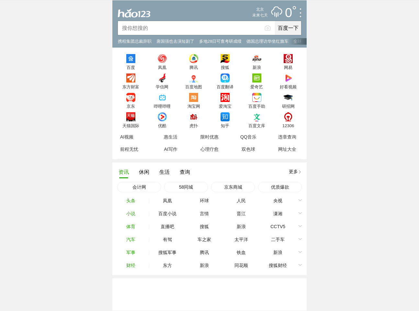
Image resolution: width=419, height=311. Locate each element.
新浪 (257, 67)
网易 (288, 67)
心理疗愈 (209, 149)
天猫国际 (130, 125)
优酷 (162, 125)
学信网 (162, 86)
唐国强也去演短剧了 (175, 41)
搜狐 (225, 67)
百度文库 (256, 125)
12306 (288, 125)
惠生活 (170, 136)
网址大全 (287, 149)
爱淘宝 (225, 106)
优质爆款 (280, 187)
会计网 (139, 187)
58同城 (186, 187)
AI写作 (170, 149)
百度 (131, 67)
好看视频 (288, 86)
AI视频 (126, 136)
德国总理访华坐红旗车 (267, 41)
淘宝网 (193, 106)
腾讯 (193, 67)
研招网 (288, 106)
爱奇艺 (256, 86)
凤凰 (162, 67)
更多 (293, 171)
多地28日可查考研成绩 (220, 41)
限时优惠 (209, 136)
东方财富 (130, 86)
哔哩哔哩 (162, 106)
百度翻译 (225, 86)
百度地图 (193, 86)
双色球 (248, 149)
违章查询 (287, 136)
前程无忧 (129, 149)
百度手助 (256, 106)
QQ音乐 (248, 136)
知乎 (225, 125)
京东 (131, 106)
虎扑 (193, 125)
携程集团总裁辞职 (135, 41)
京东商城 (233, 187)
